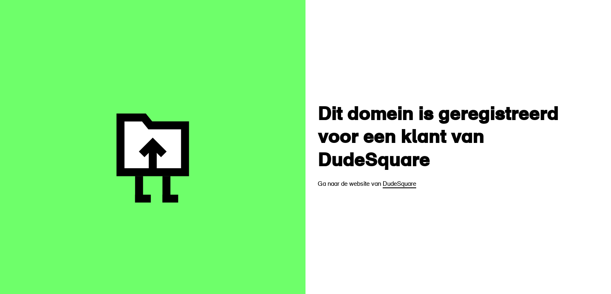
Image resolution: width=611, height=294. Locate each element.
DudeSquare (399, 184)
